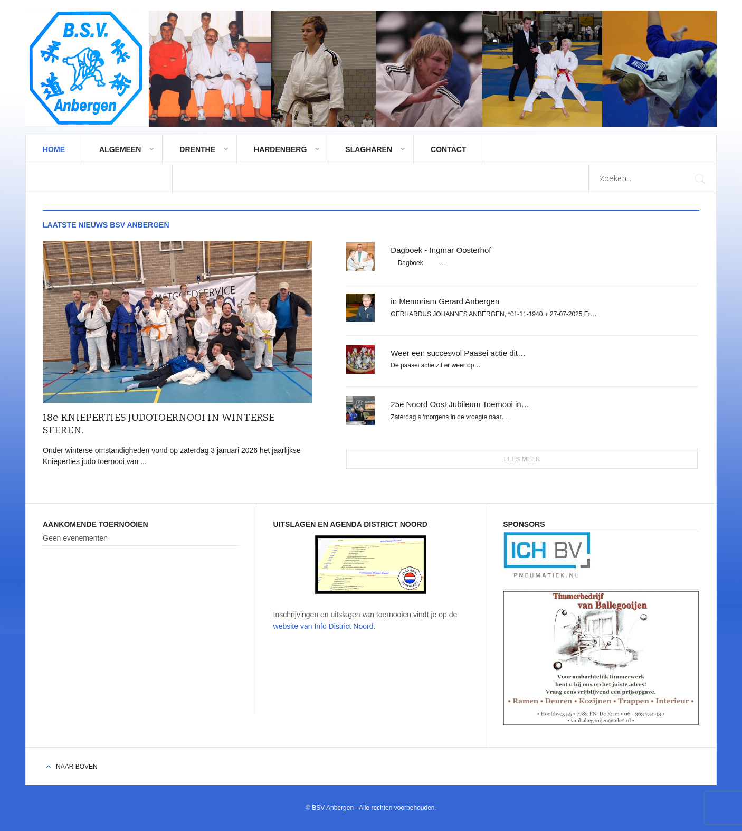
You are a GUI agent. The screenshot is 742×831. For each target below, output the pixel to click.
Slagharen (368, 149)
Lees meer (522, 459)
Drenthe (197, 149)
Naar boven (77, 766)
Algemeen (120, 149)
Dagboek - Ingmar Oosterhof (441, 249)
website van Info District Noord (323, 626)
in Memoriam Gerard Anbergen (445, 301)
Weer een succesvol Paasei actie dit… (458, 352)
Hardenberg (280, 149)
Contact (448, 149)
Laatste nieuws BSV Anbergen (106, 225)
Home (54, 149)
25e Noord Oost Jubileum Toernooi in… (460, 404)
